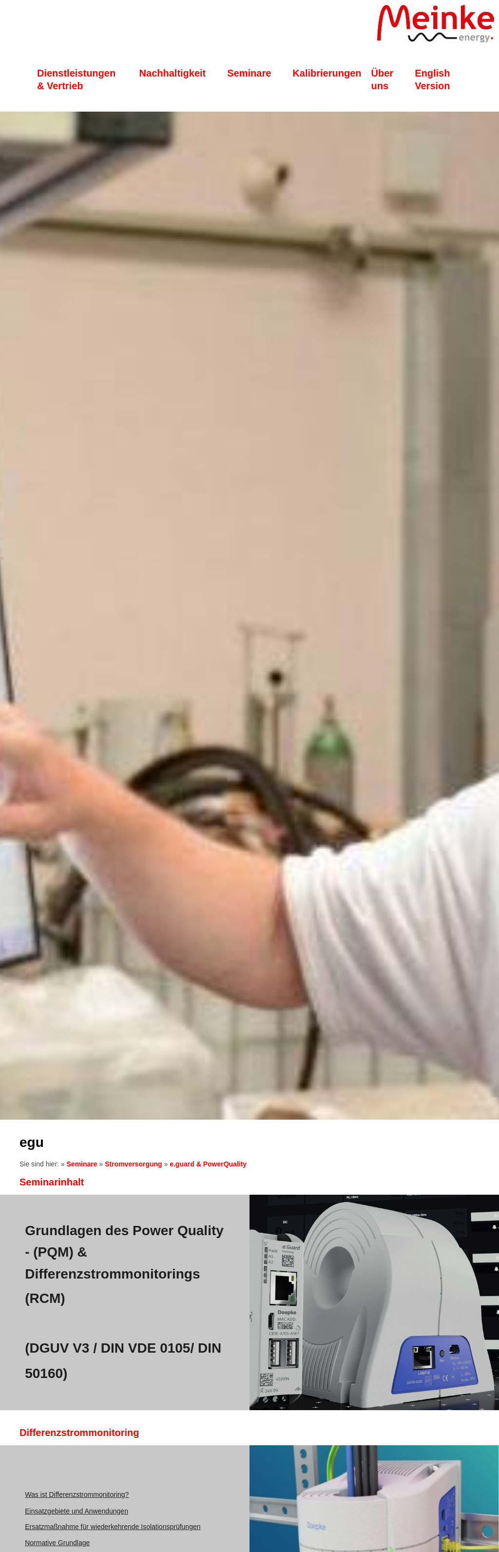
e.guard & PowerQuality (208, 1164)
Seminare (82, 1164)
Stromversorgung (133, 1164)
